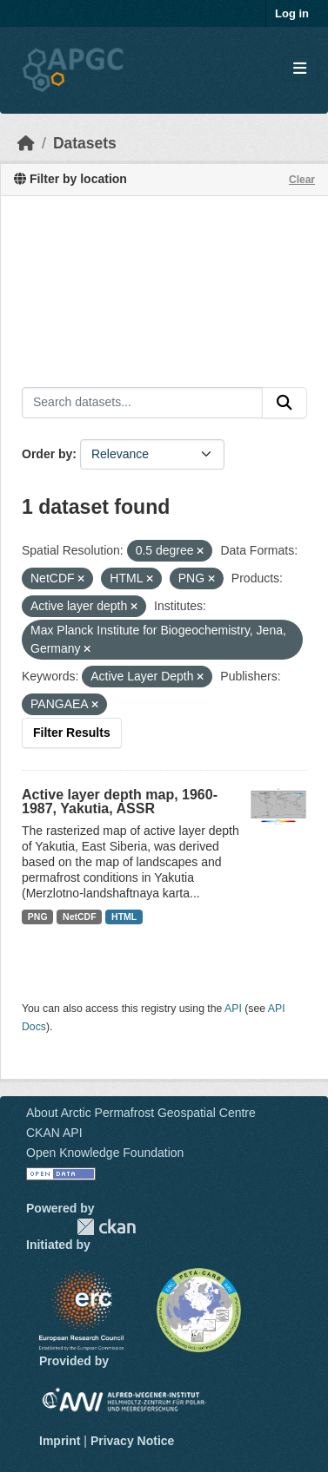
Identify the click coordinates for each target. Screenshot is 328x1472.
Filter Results (71, 732)
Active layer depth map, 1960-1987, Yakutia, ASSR (120, 801)
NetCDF (80, 916)
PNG (38, 916)
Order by (47, 454)
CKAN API (54, 1133)
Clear (302, 180)
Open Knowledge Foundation (105, 1153)
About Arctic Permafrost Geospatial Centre (141, 1113)
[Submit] (284, 402)
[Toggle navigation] (300, 69)
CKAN (106, 1227)
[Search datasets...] (142, 402)
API (233, 1008)
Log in (292, 13)
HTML (124, 916)
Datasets (85, 143)
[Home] (26, 143)
